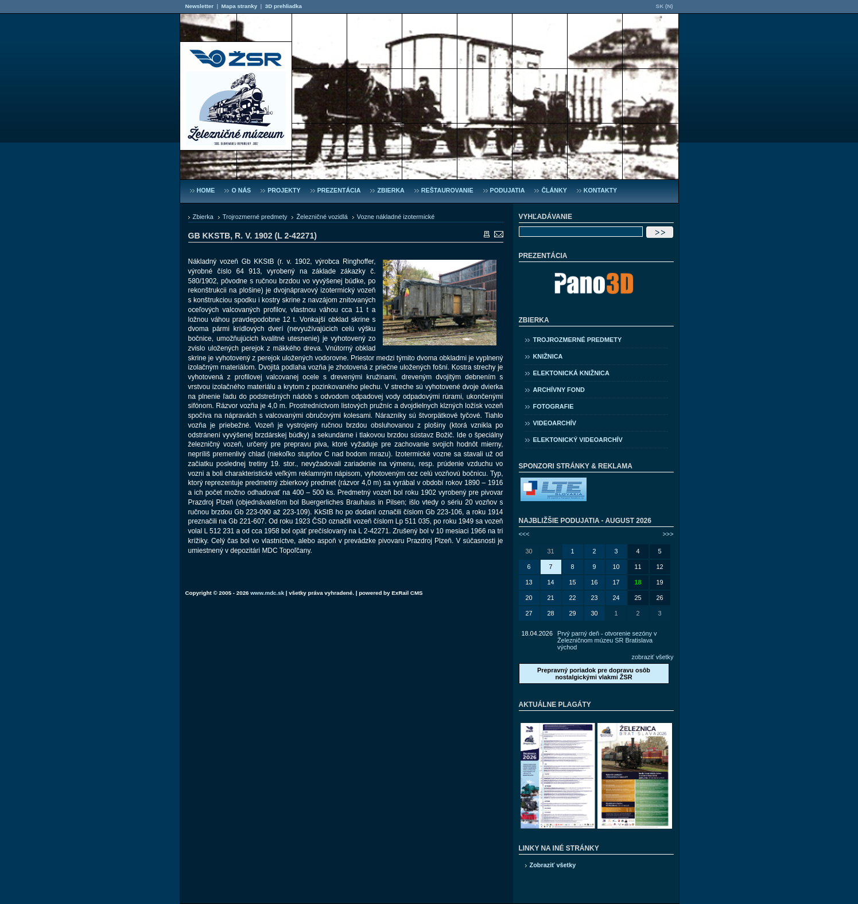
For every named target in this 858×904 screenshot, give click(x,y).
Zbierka (203, 216)
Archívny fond (559, 389)
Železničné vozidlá (321, 216)
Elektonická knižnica (571, 373)
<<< (524, 533)
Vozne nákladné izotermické (395, 216)
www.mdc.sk (267, 593)
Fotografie (553, 406)
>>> (667, 533)
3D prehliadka (283, 6)
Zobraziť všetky (553, 864)
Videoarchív (555, 423)
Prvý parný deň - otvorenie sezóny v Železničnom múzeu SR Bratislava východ (607, 640)
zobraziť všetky (653, 656)
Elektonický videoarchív (578, 439)
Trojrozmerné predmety (255, 216)
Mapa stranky (240, 6)
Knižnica (548, 356)
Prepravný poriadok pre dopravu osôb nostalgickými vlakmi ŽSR (593, 673)
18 (637, 582)
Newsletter (199, 6)
